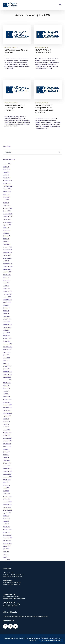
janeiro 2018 (6, 341)
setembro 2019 (7, 299)
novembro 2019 (7, 294)
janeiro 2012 (6, 532)
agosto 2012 (7, 513)
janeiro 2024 (6, 211)
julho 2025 (6, 166)
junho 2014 (6, 452)
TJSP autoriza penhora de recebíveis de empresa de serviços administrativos (25, 616)
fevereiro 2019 (7, 319)
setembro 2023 (7, 222)
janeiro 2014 (6, 466)
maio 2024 (6, 200)
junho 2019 (6, 308)
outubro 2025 (7, 164)
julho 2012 (6, 515)
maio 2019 (6, 310)
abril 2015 (6, 427)
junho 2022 (6, 236)
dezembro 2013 (7, 468)
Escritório (7, 47)
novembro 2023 (8, 216)
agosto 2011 (6, 546)
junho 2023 (6, 230)
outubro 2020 (7, 269)
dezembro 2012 (7, 502)
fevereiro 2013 (7, 496)
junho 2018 (6, 333)
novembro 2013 (7, 471)
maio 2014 (6, 454)
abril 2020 (6, 286)
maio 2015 (6, 424)
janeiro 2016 (6, 402)
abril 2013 (6, 491)
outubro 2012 (7, 507)
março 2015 (6, 430)
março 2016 (6, 396)
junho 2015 (6, 421)
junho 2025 (6, 169)
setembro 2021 (7, 258)
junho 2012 (6, 518)
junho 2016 (6, 388)
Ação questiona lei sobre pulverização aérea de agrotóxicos (14, 107)
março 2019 (6, 316)
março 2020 (6, 288)
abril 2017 (6, 363)
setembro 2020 (7, 272)
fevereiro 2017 (7, 366)
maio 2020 (6, 283)
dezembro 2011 (7, 535)
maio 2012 (6, 521)
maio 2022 (6, 238)
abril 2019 (6, 313)
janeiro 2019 (6, 322)
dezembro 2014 (7, 438)
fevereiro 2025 (7, 180)
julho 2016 (6, 385)
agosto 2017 (7, 352)
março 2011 (6, 560)
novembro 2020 (8, 266)
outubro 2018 (7, 327)
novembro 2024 (8, 186)
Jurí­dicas (14, 47)
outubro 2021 (7, 255)
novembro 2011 (7, 538)
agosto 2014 (7, 446)
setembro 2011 (7, 543)
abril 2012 (6, 524)
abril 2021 (6, 261)
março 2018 (6, 335)
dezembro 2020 (7, 263)
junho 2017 (6, 358)
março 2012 (6, 527)
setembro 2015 (7, 413)
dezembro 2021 (7, 250)
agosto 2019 (7, 302)
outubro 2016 (7, 377)
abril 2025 (6, 175)
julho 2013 (6, 482)
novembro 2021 (7, 252)
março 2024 (6, 205)
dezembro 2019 (7, 291)
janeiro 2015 (6, 435)
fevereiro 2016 (7, 399)
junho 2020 (6, 280)
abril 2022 (6, 241)
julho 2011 (6, 549)
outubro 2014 (7, 443)
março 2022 (6, 244)
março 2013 (6, 493)
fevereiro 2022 (7, 247)
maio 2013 (6, 488)
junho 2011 (6, 551)
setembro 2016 (7, 380)
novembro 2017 (7, 347)
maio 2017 (6, 360)
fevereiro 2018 (7, 338)
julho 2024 (6, 194)
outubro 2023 (7, 219)
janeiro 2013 (6, 499)
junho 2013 (6, 485)
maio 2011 (6, 554)
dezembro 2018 (7, 324)
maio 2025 (6, 172)
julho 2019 (6, 305)
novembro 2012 (7, 504)
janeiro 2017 (6, 369)
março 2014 (6, 460)
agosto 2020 (7, 275)
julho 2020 (6, 277)
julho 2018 (6, 330)
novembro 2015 (7, 407)
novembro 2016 (7, 374)
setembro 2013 (7, 477)
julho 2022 (6, 233)
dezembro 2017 (7, 344)
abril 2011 (5, 557)
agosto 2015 (7, 416)
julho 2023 (6, 227)
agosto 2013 (7, 479)
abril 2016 (6, 394)
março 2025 (6, 178)
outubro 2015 (7, 410)
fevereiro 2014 (7, 463)
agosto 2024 (7, 191)
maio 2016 (6, 391)
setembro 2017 (7, 349)
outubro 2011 (7, 540)
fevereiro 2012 (7, 529)
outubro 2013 (7, 474)
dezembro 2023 (7, 214)
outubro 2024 (7, 189)
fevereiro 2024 (7, 208)
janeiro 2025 (6, 183)
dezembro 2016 (7, 371)
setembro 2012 (7, 510)
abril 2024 (6, 203)
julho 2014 (6, 449)
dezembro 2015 (7, 405)
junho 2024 (6, 197)
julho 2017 (6, 355)
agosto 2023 (7, 225)
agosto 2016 (7, 382)
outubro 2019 (7, 297)
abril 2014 (6, 457)
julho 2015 (6, 419)
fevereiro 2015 (7, 432)
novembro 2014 (7, 441)
